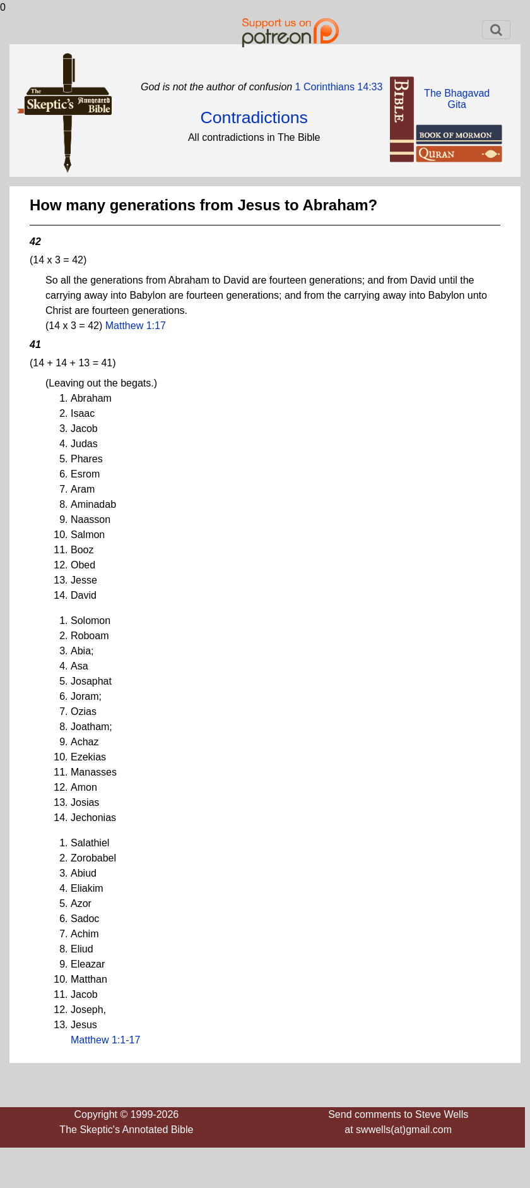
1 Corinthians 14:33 (337, 86)
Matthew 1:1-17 (105, 1040)
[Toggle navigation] (496, 29)
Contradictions (254, 117)
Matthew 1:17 (135, 325)
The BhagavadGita (457, 99)
